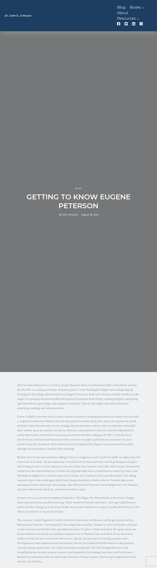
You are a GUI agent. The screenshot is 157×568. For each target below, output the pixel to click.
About (122, 13)
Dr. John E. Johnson (18, 15)
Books (135, 7)
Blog (121, 7)
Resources (126, 18)
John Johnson (70, 215)
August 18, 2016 (89, 215)
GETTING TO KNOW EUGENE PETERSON (78, 201)
